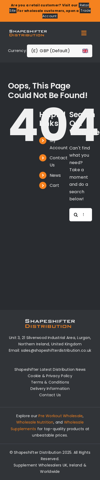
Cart (54, 185)
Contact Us (50, 395)
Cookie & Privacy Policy (50, 375)
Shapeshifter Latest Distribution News (50, 369)
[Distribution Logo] (28, 30)
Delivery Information (50, 388)
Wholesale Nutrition (35, 422)
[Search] (76, 214)
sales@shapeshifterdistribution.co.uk (56, 350)
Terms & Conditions (50, 382)
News (55, 175)
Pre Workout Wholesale (60, 416)
